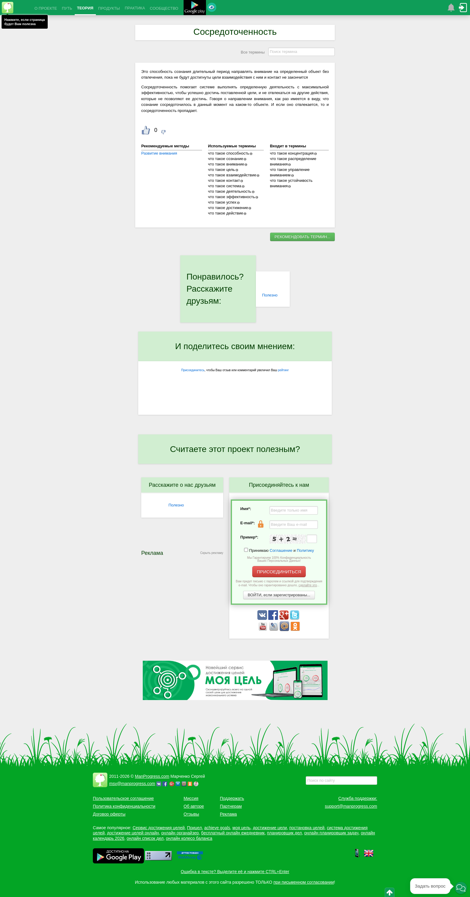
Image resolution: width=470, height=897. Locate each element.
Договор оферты (109, 814)
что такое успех (222, 202)
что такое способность (228, 153)
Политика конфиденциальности (124, 806)
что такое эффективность (231, 197)
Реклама (228, 814)
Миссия (191, 798)
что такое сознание (225, 158)
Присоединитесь (192, 370)
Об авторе (194, 806)
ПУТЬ (67, 8)
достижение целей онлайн (133, 832)
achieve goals (217, 827)
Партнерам (231, 806)
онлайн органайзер (180, 832)
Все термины (253, 52)
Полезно (269, 295)
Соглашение (281, 550)
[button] (461, 888)
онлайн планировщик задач (331, 832)
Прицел (194, 827)
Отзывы (191, 814)
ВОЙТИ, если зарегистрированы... (279, 595)
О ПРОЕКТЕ (45, 8)
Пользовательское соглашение (123, 798)
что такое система (224, 186)
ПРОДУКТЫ (109, 8)
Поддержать (232, 798)
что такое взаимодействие (232, 175)
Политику (305, 550)
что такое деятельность (229, 191)
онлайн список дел (145, 838)
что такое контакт (224, 180)
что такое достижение (228, 207)
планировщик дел (284, 832)
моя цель (242, 827)
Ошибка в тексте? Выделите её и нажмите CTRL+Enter (235, 871)
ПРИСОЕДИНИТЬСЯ (279, 571)
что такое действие (225, 213)
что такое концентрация (291, 153)
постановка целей (306, 827)
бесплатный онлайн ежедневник (233, 832)
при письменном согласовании (303, 882)
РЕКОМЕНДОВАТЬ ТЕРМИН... (302, 236)
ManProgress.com (152, 776)
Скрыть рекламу (211, 553)
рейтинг (283, 370)
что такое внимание (226, 164)
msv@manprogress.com (132, 783)
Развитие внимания (159, 153)
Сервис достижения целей (158, 827)
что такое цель (221, 169)
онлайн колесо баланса (189, 838)
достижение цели (270, 827)
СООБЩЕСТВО (164, 8)
